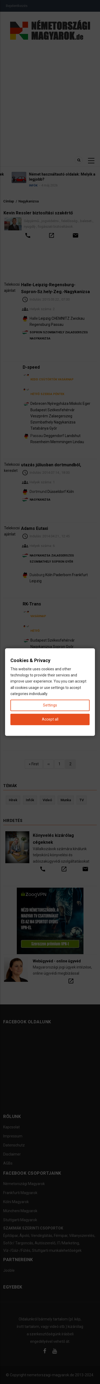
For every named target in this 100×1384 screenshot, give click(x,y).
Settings (50, 705)
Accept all (50, 719)
